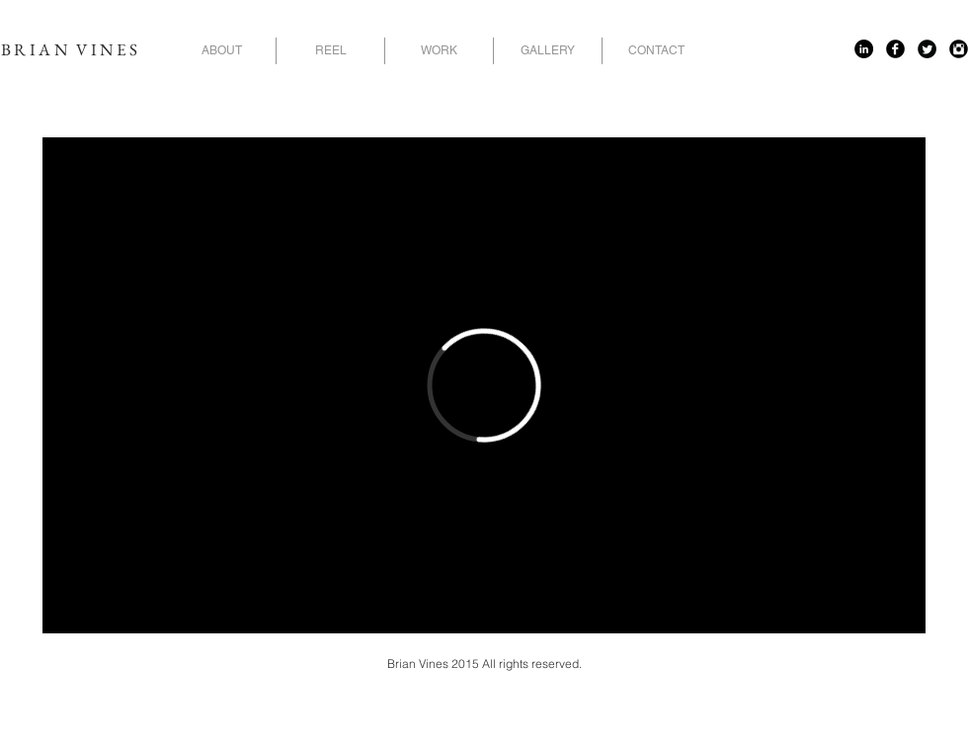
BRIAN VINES (70, 49)
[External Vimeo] (484, 385)
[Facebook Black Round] (895, 49)
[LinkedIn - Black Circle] (863, 49)
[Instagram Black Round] (958, 49)
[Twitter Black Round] (927, 49)
